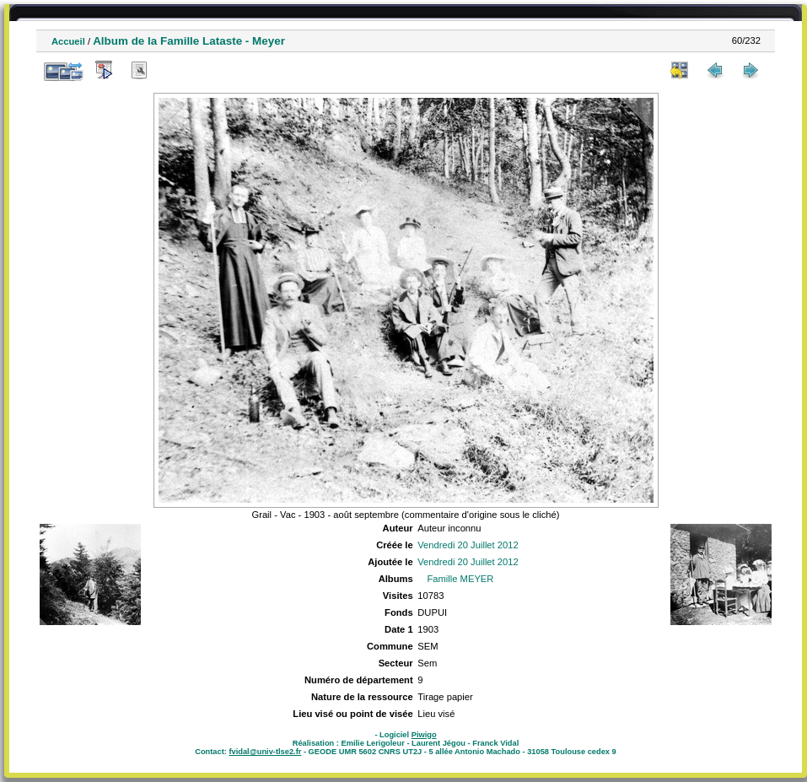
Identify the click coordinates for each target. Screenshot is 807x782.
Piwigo (424, 735)
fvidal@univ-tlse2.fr (265, 751)
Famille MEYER (460, 579)
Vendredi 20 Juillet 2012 (467, 545)
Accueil (68, 41)
